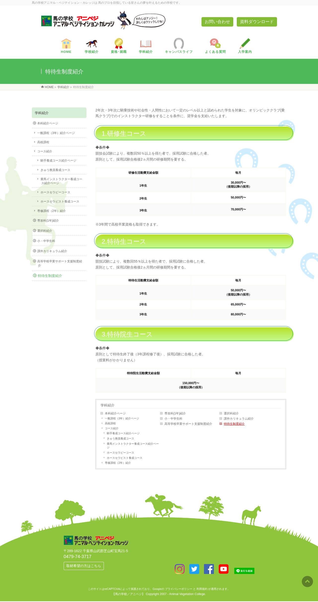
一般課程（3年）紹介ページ (122, 418)
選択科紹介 (231, 413)
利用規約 (202, 588)
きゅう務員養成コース (120, 438)
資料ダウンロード (257, 21)
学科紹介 (108, 405)
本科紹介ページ (115, 413)
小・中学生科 (173, 418)
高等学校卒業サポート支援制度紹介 (188, 424)
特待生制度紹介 (234, 424)
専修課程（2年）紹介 (118, 462)
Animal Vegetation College (187, 594)
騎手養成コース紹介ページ (123, 433)
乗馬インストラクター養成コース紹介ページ (133, 445)
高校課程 (110, 423)
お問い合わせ (217, 21)
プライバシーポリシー (178, 588)
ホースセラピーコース (120, 452)
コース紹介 (112, 428)
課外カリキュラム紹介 (239, 418)
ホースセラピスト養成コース (124, 457)
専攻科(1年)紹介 (175, 413)
